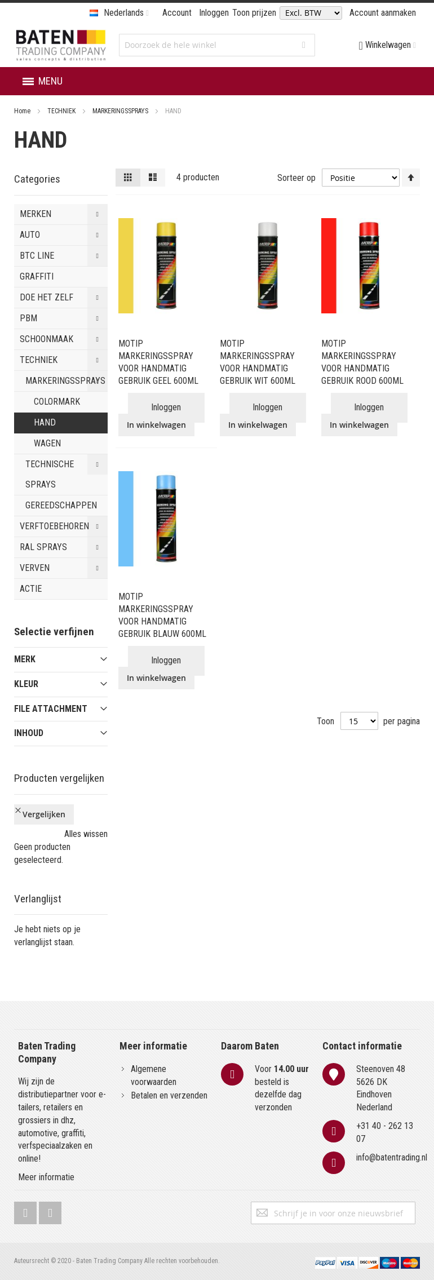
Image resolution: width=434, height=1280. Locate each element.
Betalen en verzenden (169, 1095)
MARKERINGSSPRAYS (121, 111)
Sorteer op (296, 177)
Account (177, 12)
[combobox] (217, 45)
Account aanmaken (382, 12)
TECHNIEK (62, 111)
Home (23, 111)
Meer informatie (46, 1177)
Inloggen (214, 12)
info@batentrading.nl (391, 1157)
